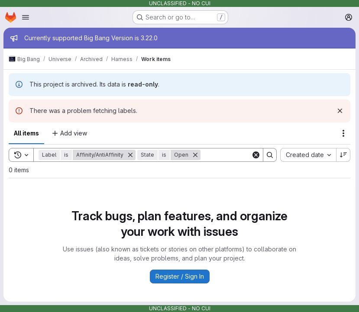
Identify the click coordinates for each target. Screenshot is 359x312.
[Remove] (130, 155)
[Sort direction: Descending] (343, 155)
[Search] (270, 155)
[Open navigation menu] (25, 17)
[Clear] (256, 155)
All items (26, 133)
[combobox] (308, 155)
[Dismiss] (340, 111)
